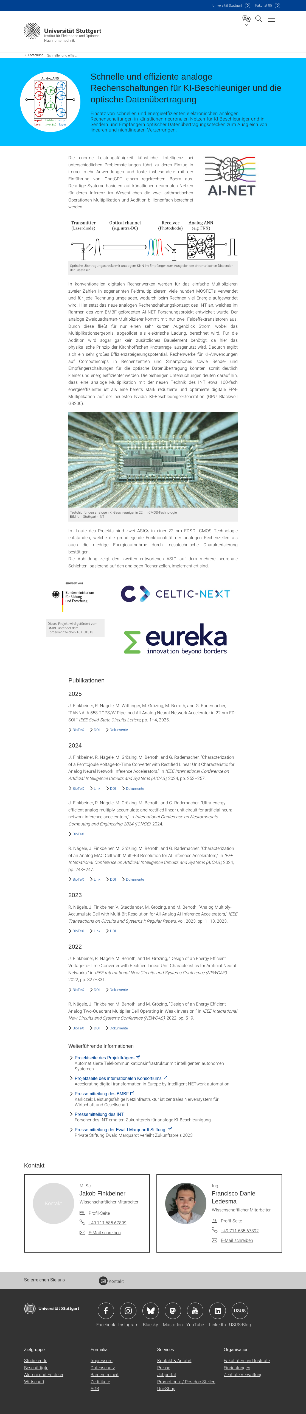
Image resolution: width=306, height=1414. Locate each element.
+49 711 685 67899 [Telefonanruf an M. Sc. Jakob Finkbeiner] (108, 1222)
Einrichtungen (237, 1367)
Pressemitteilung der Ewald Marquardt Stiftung (120, 1129)
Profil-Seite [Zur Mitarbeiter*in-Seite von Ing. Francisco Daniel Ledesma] (231, 1220)
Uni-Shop (166, 1388)
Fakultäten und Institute (247, 1360)
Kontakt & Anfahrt (174, 1360)
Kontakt (111, 1281)
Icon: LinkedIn (217, 1311)
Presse (163, 1367)
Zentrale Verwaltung (243, 1374)
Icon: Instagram (128, 1311)
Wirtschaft (34, 1381)
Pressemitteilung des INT (99, 1114)
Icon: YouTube (195, 1311)
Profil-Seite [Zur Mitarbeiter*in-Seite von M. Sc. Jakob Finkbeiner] (99, 1213)
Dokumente (119, 729)
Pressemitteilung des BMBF (102, 1093)
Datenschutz (103, 1367)
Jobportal (166, 1374)
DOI (97, 729)
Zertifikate (100, 1381)
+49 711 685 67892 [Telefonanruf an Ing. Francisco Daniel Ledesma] (240, 1230)
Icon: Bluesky (150, 1311)
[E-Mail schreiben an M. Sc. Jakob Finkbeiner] (100, 1232)
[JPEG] (230, 177)
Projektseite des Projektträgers (104, 1057)
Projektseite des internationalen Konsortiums (118, 1078)
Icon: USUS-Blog (240, 1311)
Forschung (36, 55)
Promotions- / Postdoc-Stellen (186, 1381)
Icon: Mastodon (173, 1311)
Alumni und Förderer (43, 1374)
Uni (227, 5)
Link (97, 788)
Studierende (35, 1360)
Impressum (102, 1360)
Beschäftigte (36, 1367)
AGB (95, 1388)
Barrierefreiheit (105, 1374)
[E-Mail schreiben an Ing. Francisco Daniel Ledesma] (232, 1240)
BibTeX (78, 729)
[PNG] (153, 240)
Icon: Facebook (106, 1311)
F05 (263, 5)
